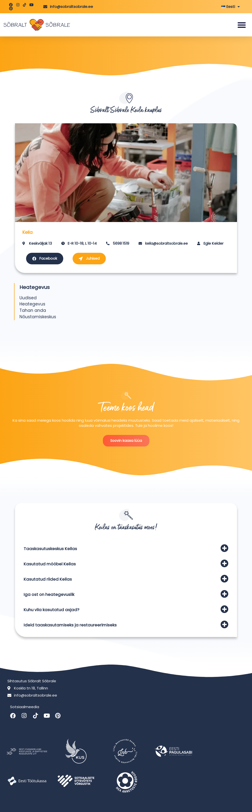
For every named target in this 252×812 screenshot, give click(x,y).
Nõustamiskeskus (37, 317)
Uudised (28, 298)
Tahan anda (32, 311)
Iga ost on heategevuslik (50, 595)
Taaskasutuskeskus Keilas (52, 549)
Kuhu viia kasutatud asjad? (53, 610)
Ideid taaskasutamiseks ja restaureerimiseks (73, 625)
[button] (241, 25)
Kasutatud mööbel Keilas (51, 564)
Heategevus (32, 304)
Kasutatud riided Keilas (49, 579)
